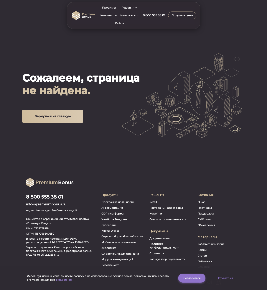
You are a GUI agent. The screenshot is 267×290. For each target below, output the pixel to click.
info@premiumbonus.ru (46, 190)
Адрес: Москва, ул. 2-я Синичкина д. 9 (51, 195)
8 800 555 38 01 (44, 182)
